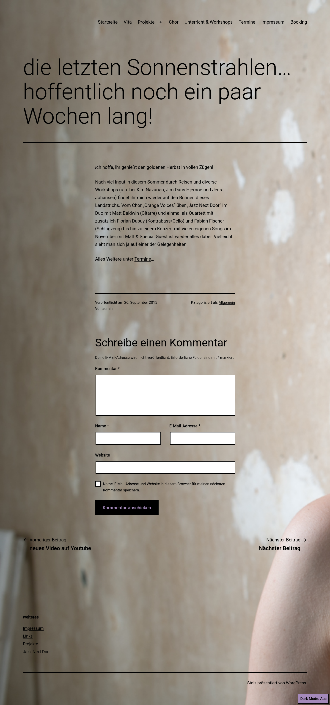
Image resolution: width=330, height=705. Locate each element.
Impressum (272, 22)
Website (102, 455)
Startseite (108, 22)
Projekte (146, 22)
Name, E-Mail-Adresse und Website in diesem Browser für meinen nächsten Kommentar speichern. (164, 487)
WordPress (296, 682)
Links (28, 636)
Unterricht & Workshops (208, 22)
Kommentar (107, 368)
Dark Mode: (313, 699)
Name (102, 426)
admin (107, 309)
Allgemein (227, 302)
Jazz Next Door (37, 651)
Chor (174, 22)
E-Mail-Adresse (185, 426)
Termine (247, 22)
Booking (298, 22)
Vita (128, 22)
